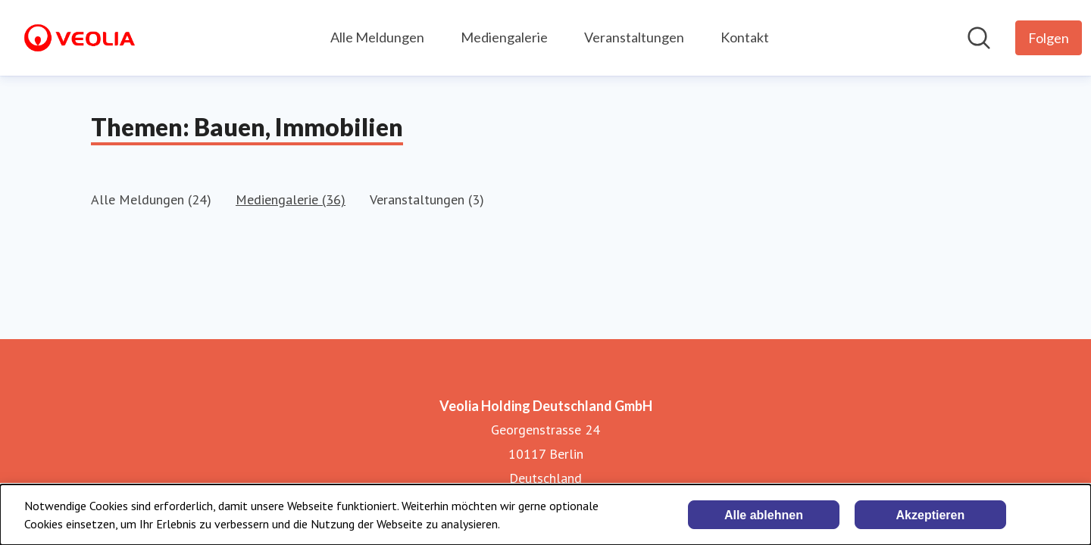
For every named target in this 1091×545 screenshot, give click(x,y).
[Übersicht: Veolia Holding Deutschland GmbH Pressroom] (79, 38)
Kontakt (745, 37)
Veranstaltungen (634, 37)
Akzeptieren (930, 515)
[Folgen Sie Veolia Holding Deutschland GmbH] (1048, 37)
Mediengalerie (504, 37)
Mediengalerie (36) (290, 199)
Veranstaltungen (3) (427, 199)
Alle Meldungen (377, 37)
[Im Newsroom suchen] (979, 38)
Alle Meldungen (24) (151, 199)
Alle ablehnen (763, 515)
